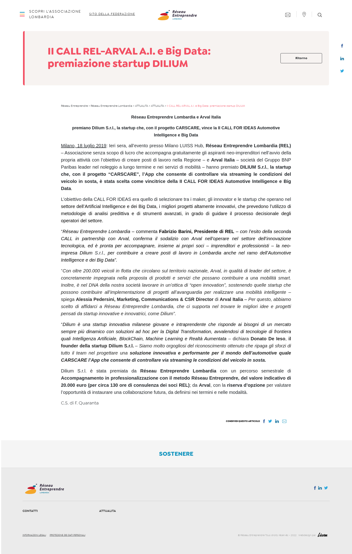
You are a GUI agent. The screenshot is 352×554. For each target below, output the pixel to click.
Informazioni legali (34, 535)
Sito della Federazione (113, 17)
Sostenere (176, 454)
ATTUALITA (107, 511)
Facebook (342, 46)
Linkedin (342, 59)
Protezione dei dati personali (67, 535)
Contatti (30, 511)
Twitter (342, 72)
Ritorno (301, 58)
